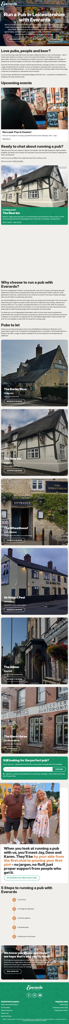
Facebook (29, 995)
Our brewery (5, 1008)
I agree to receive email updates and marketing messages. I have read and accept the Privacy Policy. (34, 775)
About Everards (6, 1010)
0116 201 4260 (18, 161)
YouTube (40, 995)
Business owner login (60, 1008)
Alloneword (26, 1020)
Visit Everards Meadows (9, 1005)
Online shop (63, 1005)
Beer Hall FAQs (6, 1016)
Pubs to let (5, 1013)
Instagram (34, 995)
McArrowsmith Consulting (39, 1020)
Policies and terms (61, 1010)
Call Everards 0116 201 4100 (59, 4)
